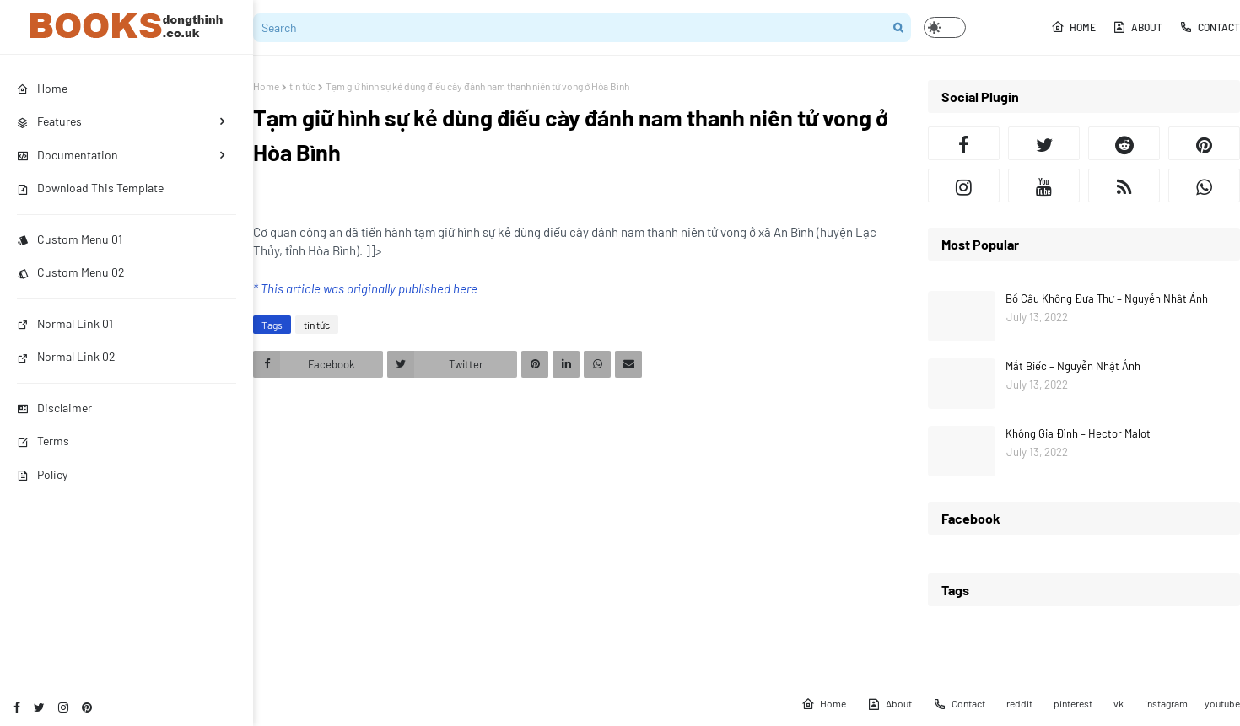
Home (1073, 27)
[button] (945, 27)
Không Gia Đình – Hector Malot (1078, 433)
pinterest (1073, 703)
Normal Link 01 (65, 323)
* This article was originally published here (365, 288)
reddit (1019, 703)
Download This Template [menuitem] (90, 187)
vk (1118, 703)
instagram (1166, 703)
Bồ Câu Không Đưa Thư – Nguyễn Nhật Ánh (1106, 298)
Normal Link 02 (66, 356)
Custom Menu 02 (71, 272)
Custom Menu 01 (69, 239)
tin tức (302, 86)
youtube (1222, 703)
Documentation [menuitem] (67, 155)
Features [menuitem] (49, 121)
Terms (43, 440)
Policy (42, 474)
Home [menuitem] (42, 88)
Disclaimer (54, 408)
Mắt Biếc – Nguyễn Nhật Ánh (1072, 366)
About (1137, 27)
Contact (1209, 27)
